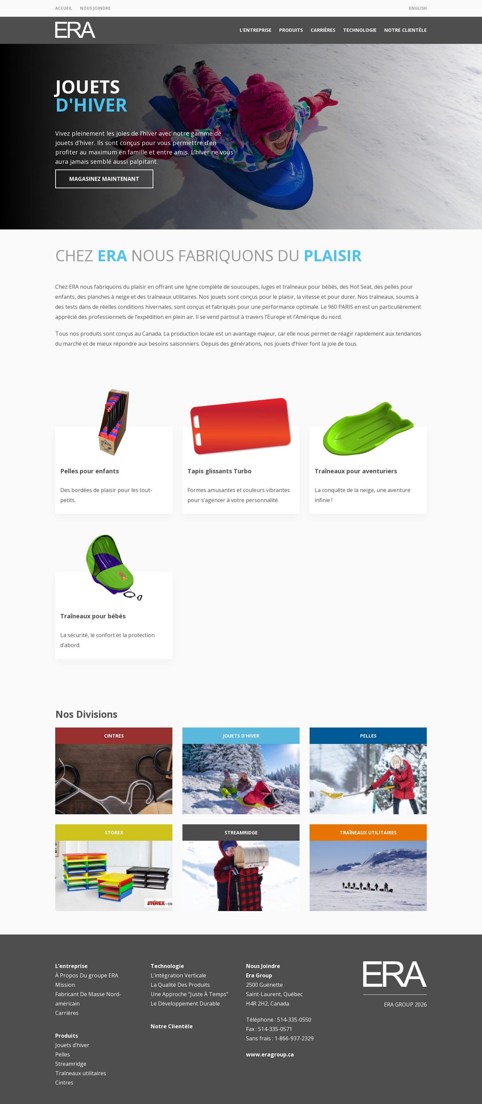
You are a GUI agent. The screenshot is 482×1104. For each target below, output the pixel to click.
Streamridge (70, 1063)
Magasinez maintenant (104, 179)
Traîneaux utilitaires (80, 1073)
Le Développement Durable (185, 1003)
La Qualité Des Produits (180, 984)
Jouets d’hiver (72, 1045)
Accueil (63, 8)
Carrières (323, 30)
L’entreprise (255, 30)
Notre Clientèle (405, 30)
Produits (291, 30)
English (418, 8)
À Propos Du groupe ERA (86, 975)
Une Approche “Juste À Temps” (189, 994)
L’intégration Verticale (178, 975)
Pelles (62, 1054)
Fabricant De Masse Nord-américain (88, 998)
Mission (65, 984)
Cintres (64, 1082)
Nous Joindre (95, 8)
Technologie (360, 30)
